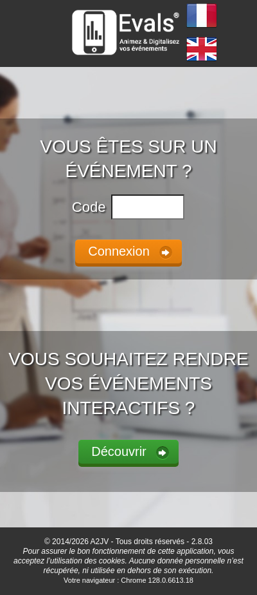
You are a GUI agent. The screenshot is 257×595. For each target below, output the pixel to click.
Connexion (119, 251)
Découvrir (118, 451)
